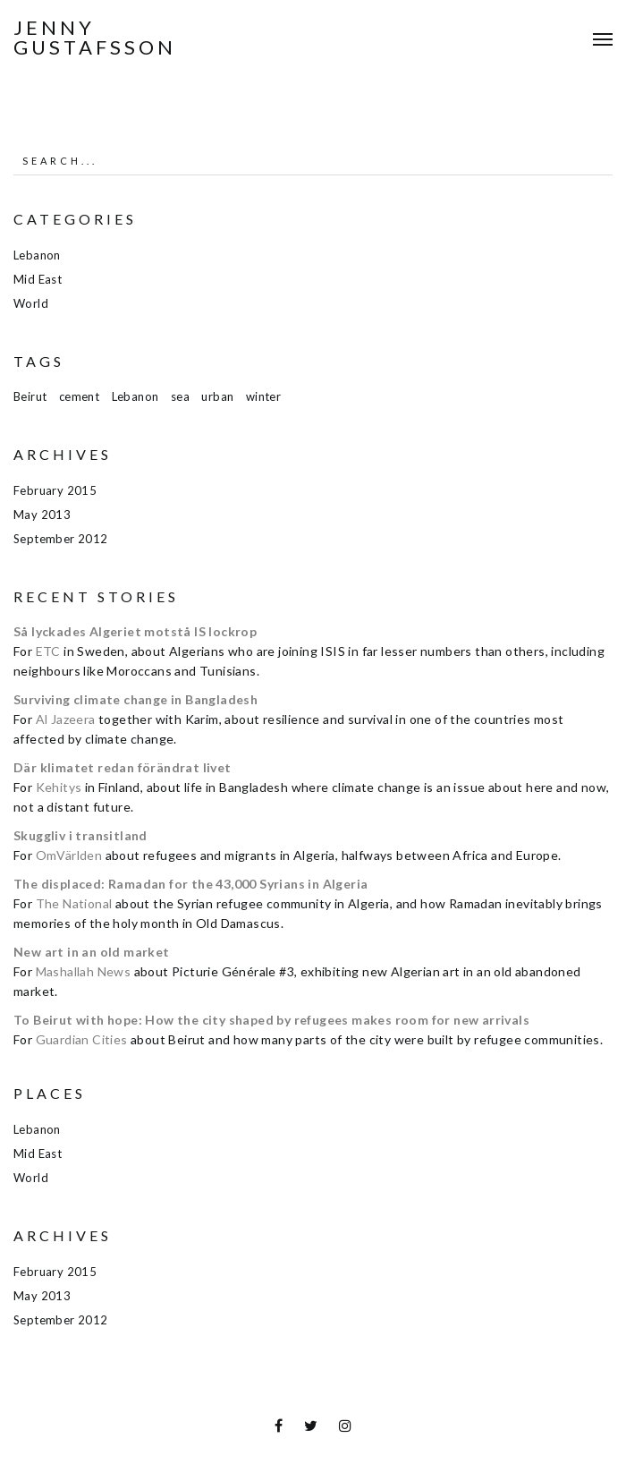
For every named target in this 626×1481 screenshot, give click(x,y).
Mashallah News (83, 971)
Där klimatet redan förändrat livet (122, 767)
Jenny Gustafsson (94, 37)
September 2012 (60, 539)
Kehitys (59, 787)
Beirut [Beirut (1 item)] (30, 396)
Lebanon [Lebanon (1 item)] (135, 396)
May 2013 (42, 514)
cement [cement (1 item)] (79, 396)
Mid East (37, 279)
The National (74, 903)
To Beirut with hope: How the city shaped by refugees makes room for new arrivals (271, 1019)
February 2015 (55, 490)
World (30, 303)
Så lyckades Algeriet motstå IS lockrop (135, 631)
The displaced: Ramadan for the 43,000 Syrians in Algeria (190, 883)
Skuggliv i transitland (80, 835)
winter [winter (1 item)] (263, 396)
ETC (48, 651)
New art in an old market (91, 951)
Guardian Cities (82, 1039)
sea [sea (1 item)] (180, 396)
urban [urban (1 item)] (217, 396)
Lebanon (37, 255)
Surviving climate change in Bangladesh (135, 699)
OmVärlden (69, 855)
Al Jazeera (66, 719)
